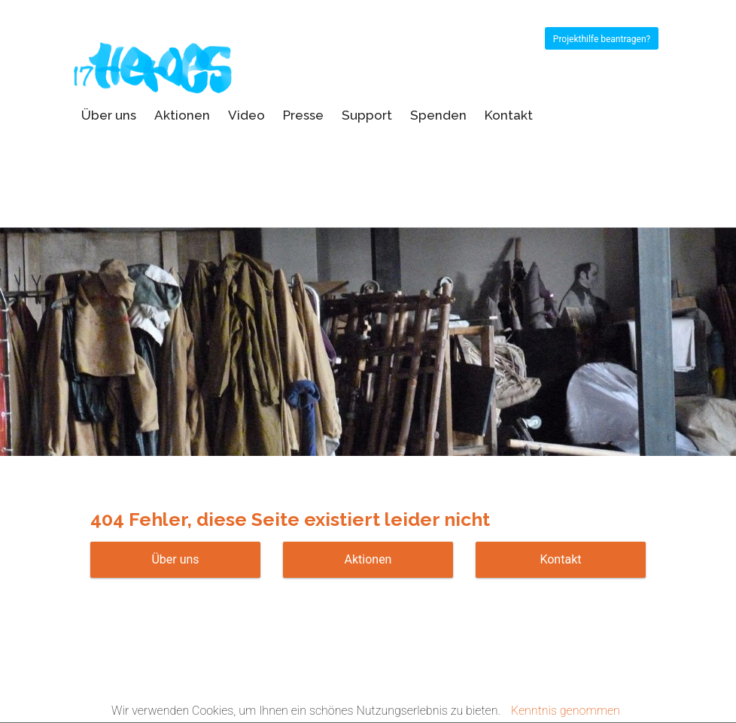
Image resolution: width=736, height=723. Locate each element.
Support (367, 115)
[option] (368, 301)
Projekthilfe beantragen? (601, 39)
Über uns (108, 115)
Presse (303, 115)
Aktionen (182, 115)
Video (246, 115)
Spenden (438, 115)
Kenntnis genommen (565, 710)
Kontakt (509, 115)
